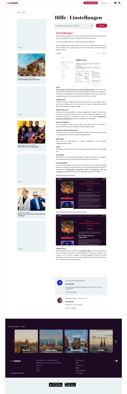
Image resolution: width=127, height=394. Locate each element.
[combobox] (74, 25)
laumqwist (68, 298)
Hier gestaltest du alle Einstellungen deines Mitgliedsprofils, (75, 89)
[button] (101, 3)
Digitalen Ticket (85, 251)
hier (79, 106)
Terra (66, 280)
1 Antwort (70, 292)
